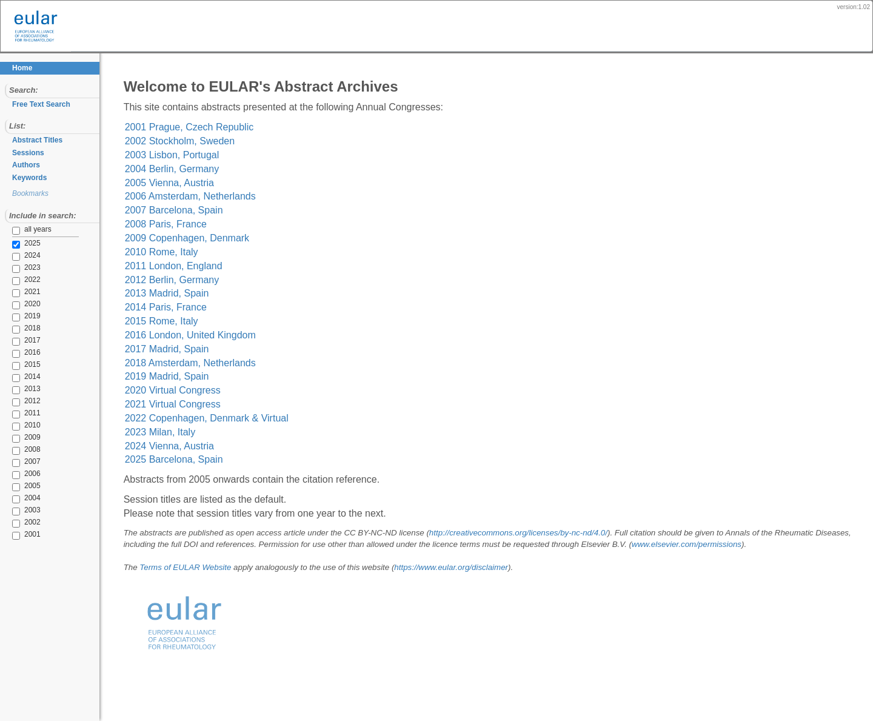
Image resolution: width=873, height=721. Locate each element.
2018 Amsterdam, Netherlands (194, 363)
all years (32, 230)
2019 (18, 316)
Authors (26, 165)
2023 (18, 268)
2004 (18, 498)
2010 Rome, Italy (165, 252)
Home (22, 68)
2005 (18, 486)
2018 (18, 329)
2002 (18, 523)
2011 (18, 413)
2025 (18, 244)
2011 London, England (177, 266)
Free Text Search (41, 104)
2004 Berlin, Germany (176, 169)
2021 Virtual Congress (176, 404)
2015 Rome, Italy (165, 321)
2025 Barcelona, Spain (178, 459)
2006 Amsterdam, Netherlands (194, 196)
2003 (18, 510)
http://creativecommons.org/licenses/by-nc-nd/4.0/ (522, 532)
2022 (18, 280)
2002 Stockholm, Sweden (183, 141)
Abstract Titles (37, 140)
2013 (18, 389)
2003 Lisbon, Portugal (176, 155)
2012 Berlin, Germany (176, 280)
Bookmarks (30, 193)
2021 (18, 292)
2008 (18, 450)
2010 (18, 426)
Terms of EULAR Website (189, 567)
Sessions (28, 153)
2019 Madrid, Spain (171, 376)
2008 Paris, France (169, 224)
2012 (18, 401)
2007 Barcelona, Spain (178, 210)
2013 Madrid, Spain (171, 293)
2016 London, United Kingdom (194, 335)
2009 (18, 438)
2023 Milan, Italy (164, 432)
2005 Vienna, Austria (173, 183)
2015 (18, 365)
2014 (18, 377)
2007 (18, 462)
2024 (18, 256)
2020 (18, 304)
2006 (18, 474)
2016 (18, 353)
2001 (18, 535)
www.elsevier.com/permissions (728, 544)
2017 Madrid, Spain (171, 349)
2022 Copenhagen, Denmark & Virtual (210, 418)
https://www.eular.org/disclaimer (455, 567)
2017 (18, 341)
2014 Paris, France (169, 307)
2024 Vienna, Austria (173, 446)
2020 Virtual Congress (176, 390)
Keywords (29, 177)
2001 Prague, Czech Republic (193, 127)
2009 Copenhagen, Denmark (191, 238)
